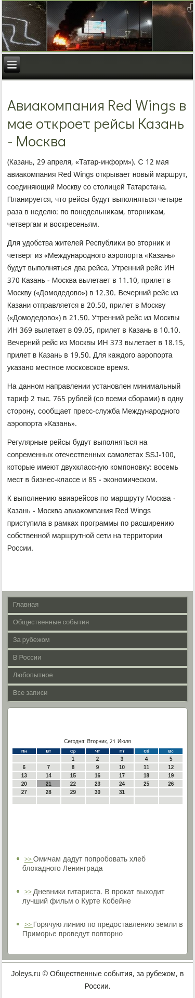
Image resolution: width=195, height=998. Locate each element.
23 (97, 784)
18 (146, 775)
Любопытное (33, 675)
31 (122, 792)
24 (122, 784)
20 (24, 784)
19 (171, 775)
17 (122, 775)
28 (48, 792)
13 (24, 775)
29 (73, 792)
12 (171, 767)
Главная (25, 605)
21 (48, 784)
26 (171, 784)
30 (97, 792)
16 (97, 775)
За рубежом (31, 640)
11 (146, 767)
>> (28, 860)
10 (122, 767)
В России (27, 658)
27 (24, 792)
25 (146, 784)
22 (73, 784)
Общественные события (51, 622)
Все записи (30, 693)
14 (48, 775)
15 (73, 775)
